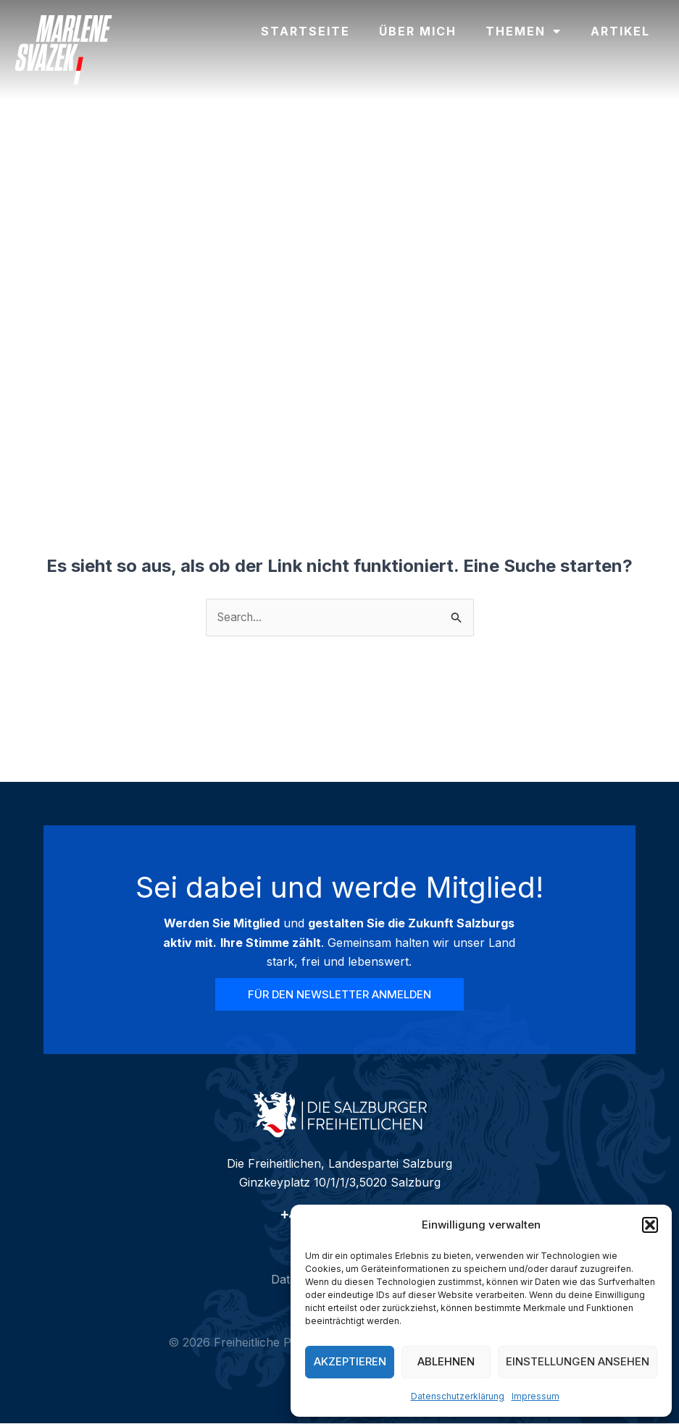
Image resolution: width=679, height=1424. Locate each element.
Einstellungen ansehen (577, 1361)
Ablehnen (446, 1361)
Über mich (418, 31)
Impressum (535, 1396)
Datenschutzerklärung (457, 1396)
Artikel (620, 31)
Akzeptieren (350, 1361)
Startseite (305, 31)
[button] (650, 1225)
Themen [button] (524, 31)
